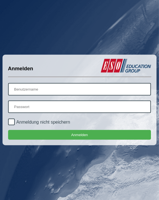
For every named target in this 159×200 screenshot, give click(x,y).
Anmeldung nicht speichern (43, 122)
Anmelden (79, 135)
